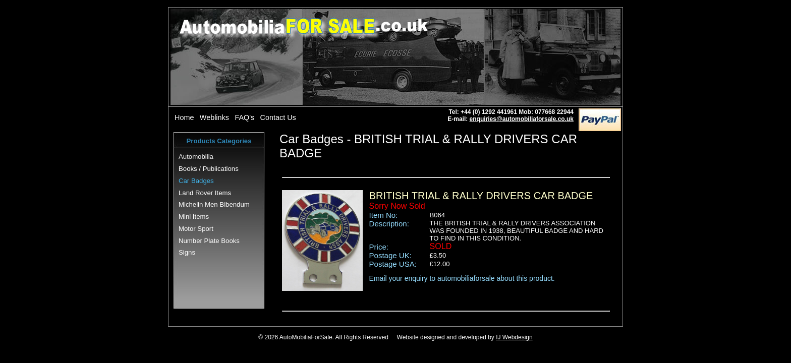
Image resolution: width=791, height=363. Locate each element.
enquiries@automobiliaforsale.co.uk (522, 119)
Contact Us (278, 117)
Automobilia (196, 156)
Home (184, 117)
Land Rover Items (205, 193)
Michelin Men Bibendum (214, 204)
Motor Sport (196, 228)
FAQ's (244, 117)
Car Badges (196, 181)
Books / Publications (209, 168)
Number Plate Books (209, 241)
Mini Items (194, 216)
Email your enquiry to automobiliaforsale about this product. (462, 278)
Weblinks (214, 117)
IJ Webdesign (514, 337)
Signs (187, 252)
